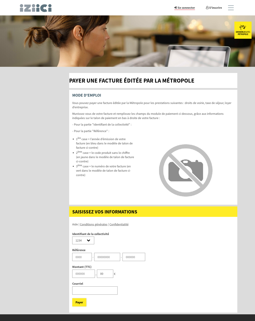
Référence (78, 250)
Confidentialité (119, 224)
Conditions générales (93, 224)
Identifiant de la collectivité (90, 234)
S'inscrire (215, 8)
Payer (79, 302)
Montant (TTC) (81, 267)
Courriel (77, 284)
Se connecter (186, 8)
